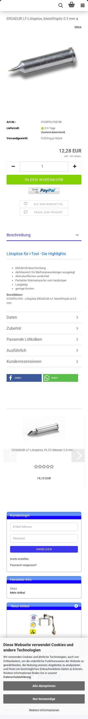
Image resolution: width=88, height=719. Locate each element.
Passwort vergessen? (23, 565)
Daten (12, 317)
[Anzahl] (44, 166)
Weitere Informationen (44, 710)
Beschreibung (19, 235)
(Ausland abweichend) (53, 132)
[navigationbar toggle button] (82, 5)
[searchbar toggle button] (60, 5)
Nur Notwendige (44, 699)
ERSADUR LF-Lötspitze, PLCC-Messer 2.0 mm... (44, 450)
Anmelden (44, 549)
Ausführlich (16, 350)
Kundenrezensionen (24, 361)
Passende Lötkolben (24, 339)
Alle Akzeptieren (44, 686)
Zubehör (14, 328)
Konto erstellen (19, 559)
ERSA (78, 27)
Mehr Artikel (17, 592)
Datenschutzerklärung (17, 677)
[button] (13, 166)
